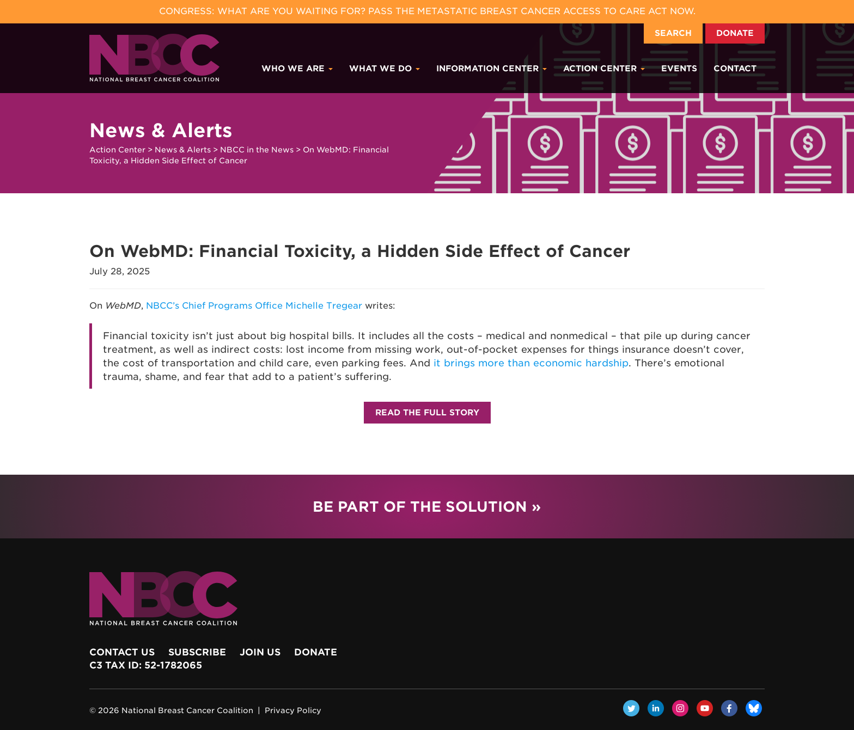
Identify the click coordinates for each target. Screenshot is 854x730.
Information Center (491, 68)
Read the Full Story (427, 413)
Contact (735, 68)
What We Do (384, 68)
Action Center (604, 68)
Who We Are (297, 68)
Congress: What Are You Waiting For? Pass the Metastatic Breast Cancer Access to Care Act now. (427, 11)
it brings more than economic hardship (531, 363)
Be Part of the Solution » (427, 506)
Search (673, 33)
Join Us (260, 652)
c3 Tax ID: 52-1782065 (145, 665)
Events (679, 68)
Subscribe (197, 652)
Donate (735, 33)
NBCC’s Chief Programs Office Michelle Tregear (254, 305)
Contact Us (122, 652)
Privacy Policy (293, 710)
